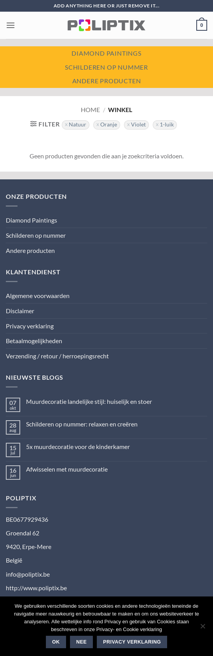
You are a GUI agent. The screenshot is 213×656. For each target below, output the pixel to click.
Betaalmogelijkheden (34, 340)
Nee (81, 642)
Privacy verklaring (30, 326)
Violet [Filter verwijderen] (138, 124)
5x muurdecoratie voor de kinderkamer (78, 446)
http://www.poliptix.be (36, 587)
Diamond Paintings (31, 220)
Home (90, 109)
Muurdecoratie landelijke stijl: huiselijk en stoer (89, 401)
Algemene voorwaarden (38, 295)
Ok (56, 642)
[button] (10, 25)
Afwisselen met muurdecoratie (67, 469)
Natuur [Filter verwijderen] (77, 124)
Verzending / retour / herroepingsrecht (57, 356)
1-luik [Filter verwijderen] (167, 124)
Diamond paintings (106, 53)
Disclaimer (20, 310)
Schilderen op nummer (106, 67)
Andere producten (106, 80)
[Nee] (202, 628)
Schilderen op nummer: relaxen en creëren (82, 424)
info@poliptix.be (28, 574)
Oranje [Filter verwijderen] (108, 124)
